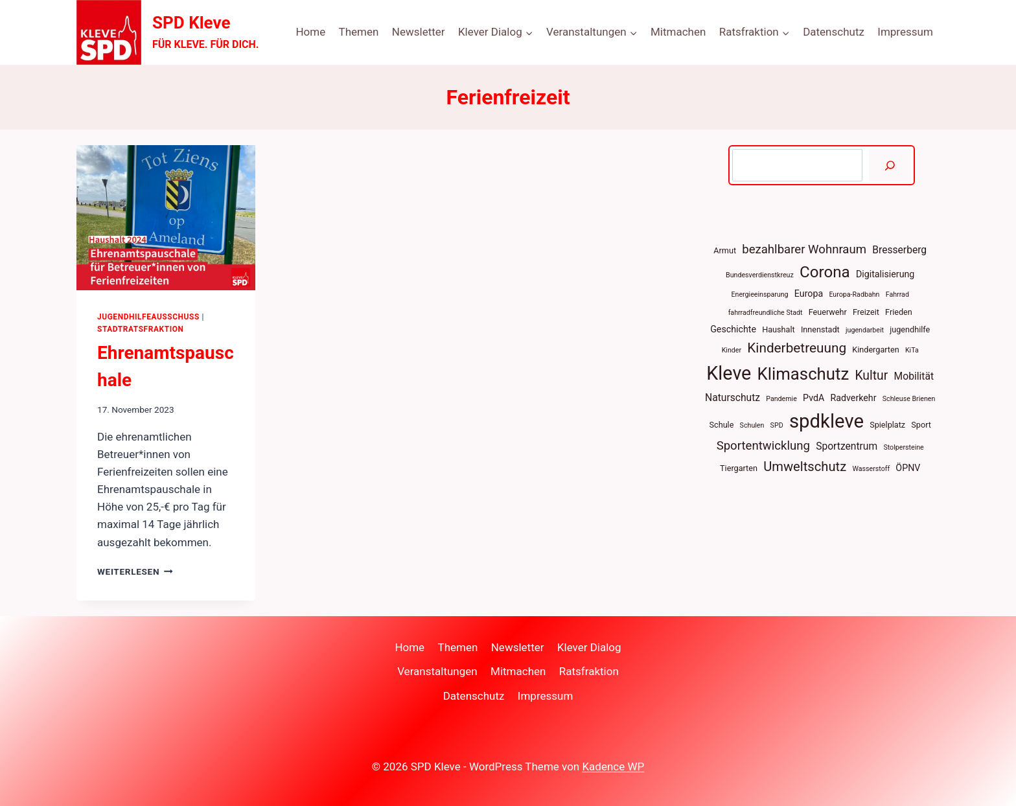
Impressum (905, 31)
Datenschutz (833, 31)
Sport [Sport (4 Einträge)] (921, 425)
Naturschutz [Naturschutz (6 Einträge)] (732, 397)
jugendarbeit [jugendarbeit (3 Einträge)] (865, 330)
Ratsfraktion (589, 671)
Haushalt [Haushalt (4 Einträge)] (778, 329)
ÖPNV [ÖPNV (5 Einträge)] (907, 468)
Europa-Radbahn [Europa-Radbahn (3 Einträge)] (854, 294)
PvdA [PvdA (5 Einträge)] (813, 398)
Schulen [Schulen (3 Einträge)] (752, 425)
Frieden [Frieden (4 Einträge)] (898, 312)
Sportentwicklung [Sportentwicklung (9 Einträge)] (763, 446)
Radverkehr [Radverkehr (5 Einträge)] (854, 398)
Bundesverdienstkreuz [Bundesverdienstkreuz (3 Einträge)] (760, 275)
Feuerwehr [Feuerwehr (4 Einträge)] (828, 312)
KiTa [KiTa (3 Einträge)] (912, 350)
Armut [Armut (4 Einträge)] (724, 250)
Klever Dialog (589, 647)
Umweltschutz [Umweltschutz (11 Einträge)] (804, 466)
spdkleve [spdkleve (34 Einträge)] (826, 421)
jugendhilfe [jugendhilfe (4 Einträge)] (910, 329)
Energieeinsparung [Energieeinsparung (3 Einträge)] (760, 294)
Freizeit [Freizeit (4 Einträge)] (866, 312)
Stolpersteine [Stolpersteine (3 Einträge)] (903, 447)
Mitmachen (678, 31)
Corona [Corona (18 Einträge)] (825, 272)
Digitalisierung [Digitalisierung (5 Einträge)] (885, 274)
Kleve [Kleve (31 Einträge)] (728, 373)
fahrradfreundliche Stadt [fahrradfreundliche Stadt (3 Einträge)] (765, 312)
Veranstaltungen (437, 671)
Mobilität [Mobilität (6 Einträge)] (914, 376)
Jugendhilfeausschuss (148, 316)
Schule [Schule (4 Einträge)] (722, 425)
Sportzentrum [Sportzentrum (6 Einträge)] (846, 446)
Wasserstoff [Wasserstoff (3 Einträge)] (871, 469)
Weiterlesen (135, 571)
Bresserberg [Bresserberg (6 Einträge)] (899, 250)
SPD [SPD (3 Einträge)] (776, 425)
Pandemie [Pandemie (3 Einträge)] (781, 399)
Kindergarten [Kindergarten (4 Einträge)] (875, 349)
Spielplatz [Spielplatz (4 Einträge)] (887, 425)
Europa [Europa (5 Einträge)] (808, 293)
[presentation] (165, 217)
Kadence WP (613, 766)
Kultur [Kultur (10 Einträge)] (871, 375)
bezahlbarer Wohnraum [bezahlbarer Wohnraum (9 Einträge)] (804, 249)
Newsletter (418, 31)
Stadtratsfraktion (140, 329)
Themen (359, 31)
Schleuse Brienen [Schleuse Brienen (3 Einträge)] (909, 399)
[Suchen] (890, 165)
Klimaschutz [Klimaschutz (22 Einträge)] (803, 374)
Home (310, 31)
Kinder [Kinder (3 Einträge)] (731, 350)
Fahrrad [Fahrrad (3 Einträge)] (897, 294)
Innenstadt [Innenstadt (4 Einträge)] (820, 329)
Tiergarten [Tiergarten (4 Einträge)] (738, 468)
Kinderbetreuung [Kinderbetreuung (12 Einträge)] (796, 348)
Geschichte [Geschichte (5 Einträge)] (733, 329)
